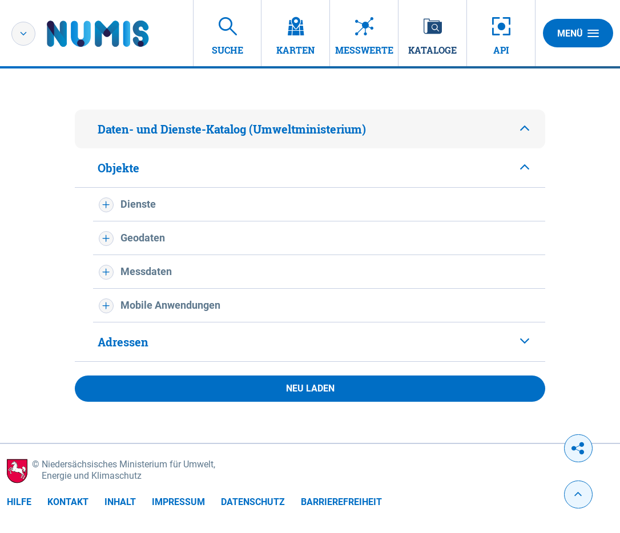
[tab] (310, 129)
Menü (578, 33)
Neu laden (310, 388)
